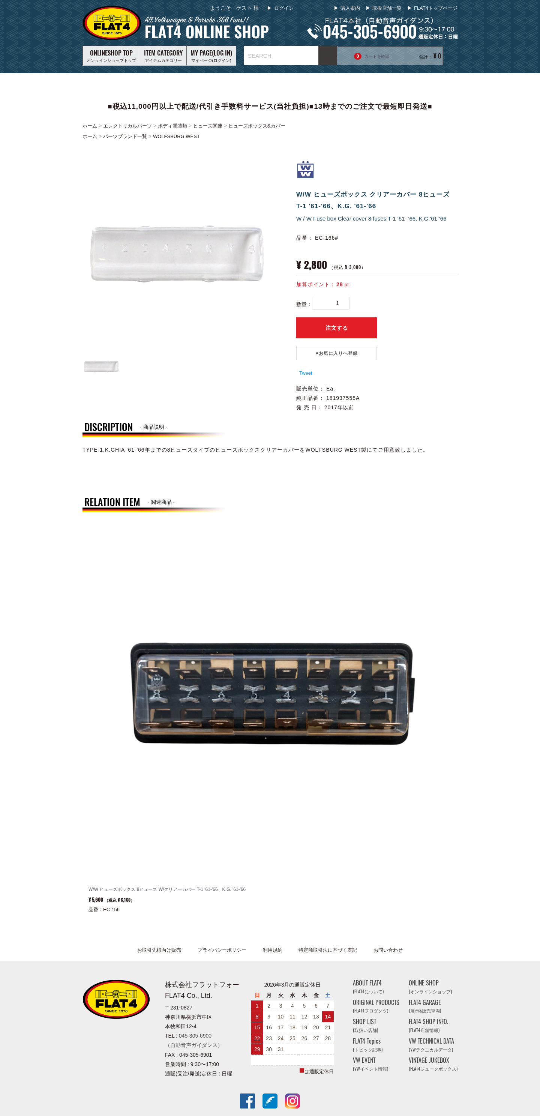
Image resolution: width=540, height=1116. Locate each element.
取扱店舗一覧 (387, 8)
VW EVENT (370, 1064)
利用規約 (272, 950)
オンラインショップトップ (111, 55)
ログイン (283, 8)
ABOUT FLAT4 (368, 986)
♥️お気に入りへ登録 (336, 353)
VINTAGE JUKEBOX (433, 1064)
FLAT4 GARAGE (425, 1006)
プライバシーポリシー (222, 950)
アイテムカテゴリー (163, 55)
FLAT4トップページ (436, 8)
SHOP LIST (365, 1025)
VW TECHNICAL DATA (431, 1045)
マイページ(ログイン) (211, 55)
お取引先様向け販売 (159, 950)
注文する (337, 328)
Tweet (305, 373)
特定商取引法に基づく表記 (327, 950)
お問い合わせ (388, 950)
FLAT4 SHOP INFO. (428, 1025)
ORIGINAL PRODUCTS (376, 1006)
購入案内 (350, 8)
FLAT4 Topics (367, 1045)
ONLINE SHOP (430, 986)
